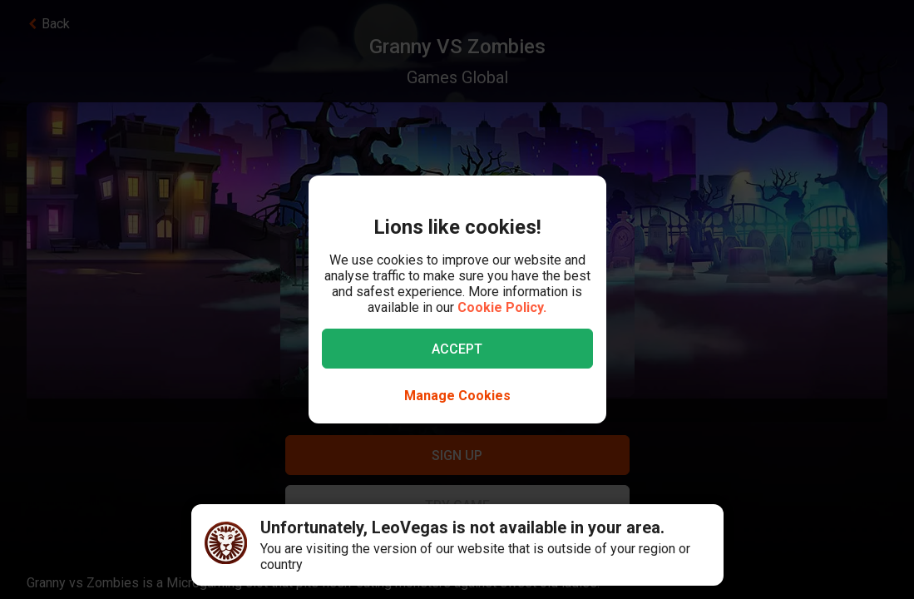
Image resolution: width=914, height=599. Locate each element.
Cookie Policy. (501, 307)
